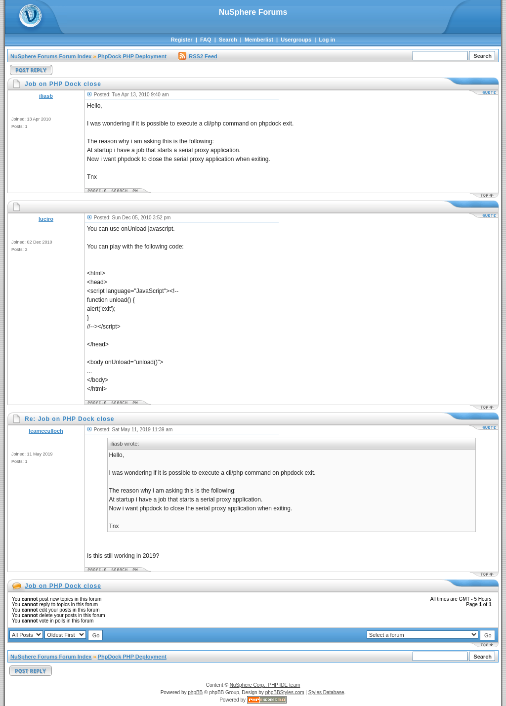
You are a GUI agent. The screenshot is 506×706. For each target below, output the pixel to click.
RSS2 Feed (197, 56)
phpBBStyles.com (284, 692)
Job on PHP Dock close (63, 585)
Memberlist (259, 39)
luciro (46, 219)
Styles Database (326, 692)
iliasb (46, 96)
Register (182, 39)
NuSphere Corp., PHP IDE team (265, 685)
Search (228, 39)
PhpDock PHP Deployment (132, 56)
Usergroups (296, 39)
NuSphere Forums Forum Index (50, 56)
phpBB (195, 692)
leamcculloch (46, 431)
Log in (327, 39)
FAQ (205, 39)
